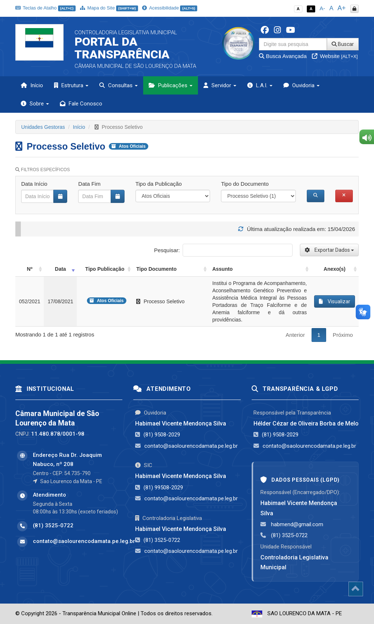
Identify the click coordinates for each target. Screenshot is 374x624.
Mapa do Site (109, 8)
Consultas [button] (118, 85)
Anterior (295, 335)
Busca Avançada (283, 56)
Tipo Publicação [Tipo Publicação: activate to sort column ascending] (104, 269)
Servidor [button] (219, 85)
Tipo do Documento (244, 184)
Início (32, 85)
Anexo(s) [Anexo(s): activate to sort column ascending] (335, 269)
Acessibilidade (169, 8)
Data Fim (89, 184)
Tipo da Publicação (159, 184)
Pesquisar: (223, 250)
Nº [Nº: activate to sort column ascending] (30, 269)
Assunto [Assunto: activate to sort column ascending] (222, 269)
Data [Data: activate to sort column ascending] (60, 269)
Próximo (343, 335)
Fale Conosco (81, 103)
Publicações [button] (170, 85)
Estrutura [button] (71, 85)
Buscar (343, 44)
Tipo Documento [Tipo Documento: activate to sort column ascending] (156, 269)
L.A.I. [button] (259, 85)
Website (335, 56)
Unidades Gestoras (43, 127)
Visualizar (334, 301)
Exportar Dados (329, 250)
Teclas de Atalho (45, 8)
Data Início (34, 184)
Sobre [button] (35, 103)
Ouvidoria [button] (301, 85)
